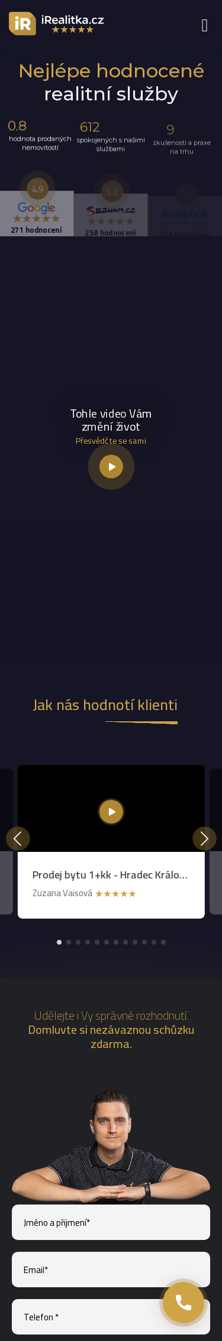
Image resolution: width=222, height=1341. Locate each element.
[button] (59, 942)
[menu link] (204, 25)
